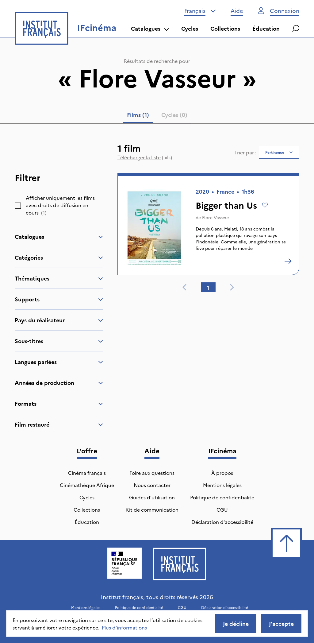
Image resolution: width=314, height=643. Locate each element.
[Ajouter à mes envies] (265, 205)
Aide (237, 10)
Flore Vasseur (215, 217)
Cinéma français (87, 472)
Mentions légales (222, 485)
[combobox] (200, 11)
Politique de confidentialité (222, 497)
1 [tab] (208, 287)
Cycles (189, 28)
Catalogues (150, 28)
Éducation (266, 28)
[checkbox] (18, 206)
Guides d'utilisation (152, 497)
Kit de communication (151, 509)
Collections (225, 28)
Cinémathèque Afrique (87, 485)
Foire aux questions (151, 472)
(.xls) (144, 157)
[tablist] (157, 116)
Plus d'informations (124, 627)
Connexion (278, 10)
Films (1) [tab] (138, 114)
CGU (222, 509)
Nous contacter (152, 485)
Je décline (236, 623)
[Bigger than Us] (288, 261)
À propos (222, 472)
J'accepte (281, 623)
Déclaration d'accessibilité (222, 521)
